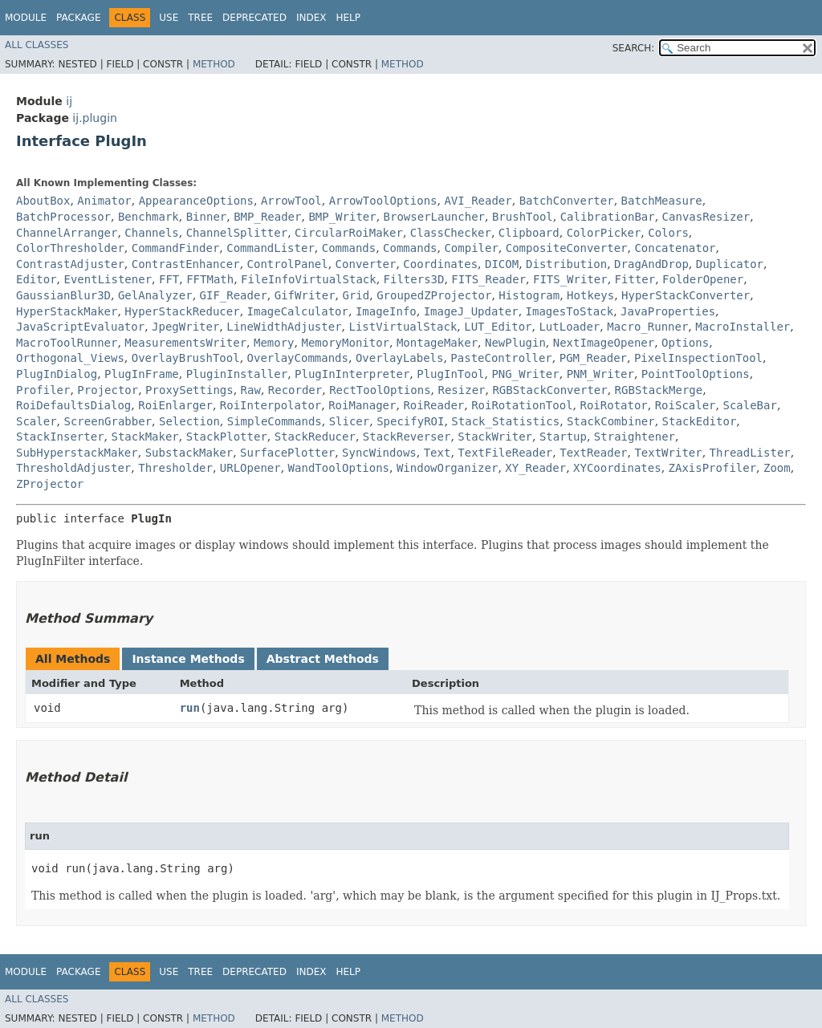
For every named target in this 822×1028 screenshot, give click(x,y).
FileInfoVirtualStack (308, 279)
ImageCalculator (297, 311)
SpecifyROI (410, 421)
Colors (668, 232)
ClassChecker (450, 232)
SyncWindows (379, 452)
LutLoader (569, 326)
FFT (169, 279)
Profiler (43, 390)
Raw (251, 390)
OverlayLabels (400, 357)
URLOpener (250, 467)
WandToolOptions (338, 467)
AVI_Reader (477, 200)
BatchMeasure (661, 200)
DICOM (502, 264)
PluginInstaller (236, 374)
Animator (104, 200)
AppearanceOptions (196, 200)
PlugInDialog (56, 374)
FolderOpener (702, 279)
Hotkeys (590, 295)
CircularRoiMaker (349, 232)
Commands (349, 248)
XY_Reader (535, 467)
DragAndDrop (651, 264)
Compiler (471, 248)
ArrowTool (291, 200)
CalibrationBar (607, 216)
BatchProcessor (63, 216)
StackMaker (144, 436)
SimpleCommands (274, 421)
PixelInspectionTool (698, 357)
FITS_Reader (488, 279)
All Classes (36, 45)
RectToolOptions (379, 390)
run (190, 707)
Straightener (634, 436)
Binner (206, 216)
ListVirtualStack (402, 326)
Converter (366, 264)
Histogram (529, 295)
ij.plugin (94, 118)
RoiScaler (685, 405)
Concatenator (674, 248)
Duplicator (729, 264)
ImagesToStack (570, 311)
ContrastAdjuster (70, 264)
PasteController (500, 357)
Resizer (461, 390)
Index (311, 17)
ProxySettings (189, 390)
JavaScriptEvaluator (80, 326)
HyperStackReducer (181, 311)
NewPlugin (515, 342)
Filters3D (414, 279)
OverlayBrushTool (186, 357)
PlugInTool (450, 374)
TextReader (593, 452)
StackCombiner (611, 421)
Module (26, 17)
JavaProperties (668, 311)
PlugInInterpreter (352, 374)
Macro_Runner (647, 326)
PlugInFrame (141, 374)
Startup (563, 436)
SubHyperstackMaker (77, 452)
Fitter (635, 279)
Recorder (295, 390)
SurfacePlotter (287, 452)
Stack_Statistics (505, 421)
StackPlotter (226, 436)
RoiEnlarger (175, 405)
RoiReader (433, 405)
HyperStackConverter (685, 295)
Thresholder (175, 467)
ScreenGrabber (107, 421)
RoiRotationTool (521, 405)
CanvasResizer (706, 216)
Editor (36, 279)
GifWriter (305, 295)
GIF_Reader (233, 295)
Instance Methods (188, 658)
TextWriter (668, 452)
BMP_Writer (342, 216)
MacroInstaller (742, 326)
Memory (274, 342)
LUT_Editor (497, 326)
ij (69, 101)
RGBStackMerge (659, 390)
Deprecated (254, 17)
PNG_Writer (525, 374)
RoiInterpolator (270, 405)
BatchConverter (566, 200)
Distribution (566, 264)
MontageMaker (437, 342)
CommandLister (270, 248)
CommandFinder (176, 248)
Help (348, 17)
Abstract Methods (323, 658)
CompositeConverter (567, 248)
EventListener (107, 279)
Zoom (777, 467)
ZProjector (49, 483)
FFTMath (210, 279)
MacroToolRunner (66, 342)
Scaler (36, 421)
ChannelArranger (66, 232)
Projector (107, 390)
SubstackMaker (189, 452)
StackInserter (60, 436)
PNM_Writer (600, 374)
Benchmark (148, 216)
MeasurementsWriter (185, 342)
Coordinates (440, 264)
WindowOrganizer (447, 467)
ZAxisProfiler (713, 467)
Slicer (349, 421)
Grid (356, 295)
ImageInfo (386, 311)
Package (78, 17)
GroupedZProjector (433, 295)
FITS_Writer (570, 279)
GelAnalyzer (155, 295)
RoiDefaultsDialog (73, 405)
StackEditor (699, 421)
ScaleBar (749, 405)
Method (214, 64)
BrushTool (522, 216)
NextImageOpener (603, 342)
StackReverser (407, 436)
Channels (151, 232)
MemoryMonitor (345, 342)
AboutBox (43, 200)
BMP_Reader (267, 216)
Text (437, 452)
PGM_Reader (593, 357)
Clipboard (529, 232)
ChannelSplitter (236, 232)
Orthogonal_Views (70, 357)
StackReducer (315, 436)
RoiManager (362, 405)
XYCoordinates (617, 467)
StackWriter (495, 436)
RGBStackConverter (549, 390)
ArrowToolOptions (383, 200)
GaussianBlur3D (63, 295)
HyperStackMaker (66, 311)
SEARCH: (633, 48)
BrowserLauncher (434, 216)
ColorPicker (604, 232)
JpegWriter (185, 326)
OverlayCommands (297, 357)
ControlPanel (287, 264)
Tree (200, 17)
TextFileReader (505, 452)
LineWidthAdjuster (283, 326)
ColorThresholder (70, 248)
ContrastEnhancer (186, 264)
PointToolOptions (695, 374)
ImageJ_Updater (471, 311)
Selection (189, 421)
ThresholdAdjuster (73, 467)
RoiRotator (613, 405)
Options (685, 342)
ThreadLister (750, 452)
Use (168, 17)
